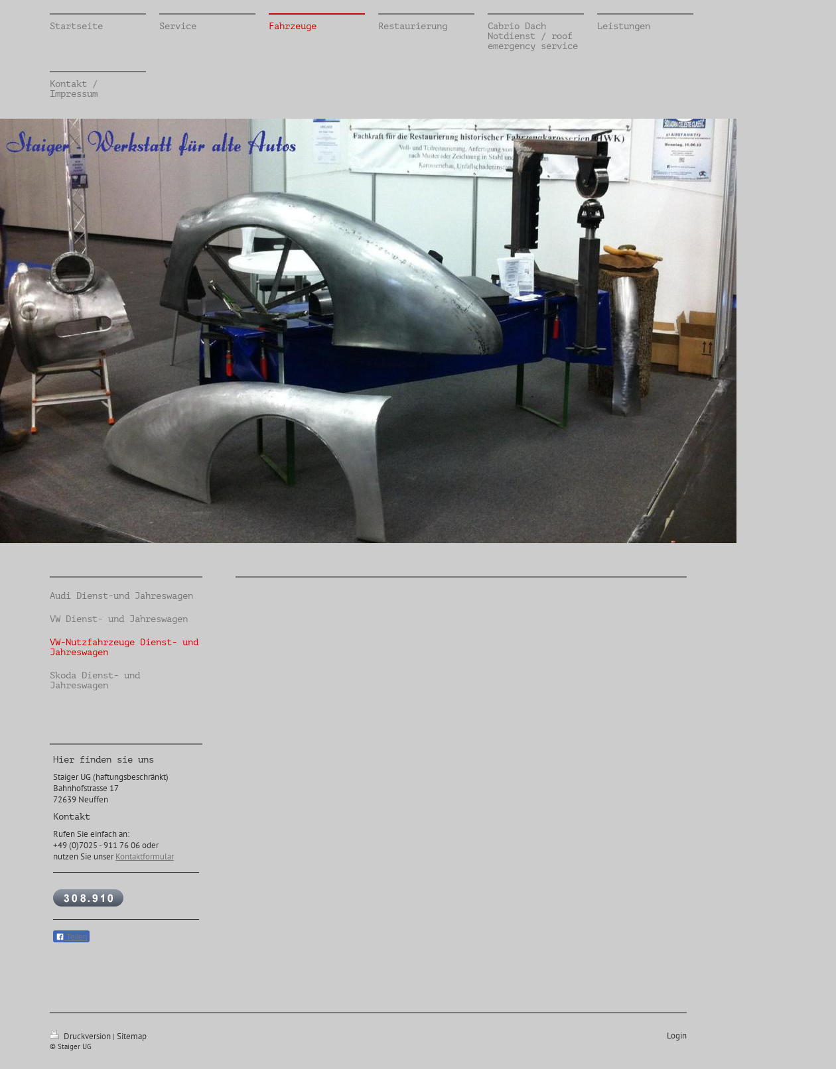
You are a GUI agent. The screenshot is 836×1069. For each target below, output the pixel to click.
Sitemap (132, 1036)
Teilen (71, 937)
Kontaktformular (144, 856)
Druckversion (81, 1036)
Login (677, 1035)
